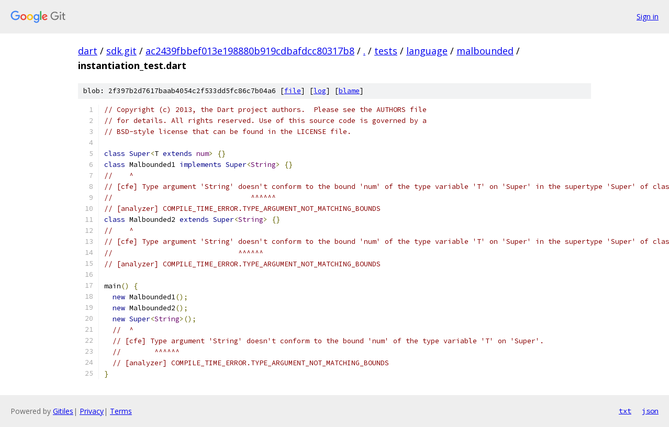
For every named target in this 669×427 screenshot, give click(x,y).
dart (87, 50)
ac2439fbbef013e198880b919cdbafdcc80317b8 (250, 50)
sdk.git (121, 50)
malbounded (485, 50)
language (427, 50)
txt (625, 410)
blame (349, 90)
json (650, 410)
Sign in (648, 16)
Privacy (92, 411)
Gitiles (63, 411)
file (292, 90)
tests (385, 50)
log (320, 90)
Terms (121, 411)
